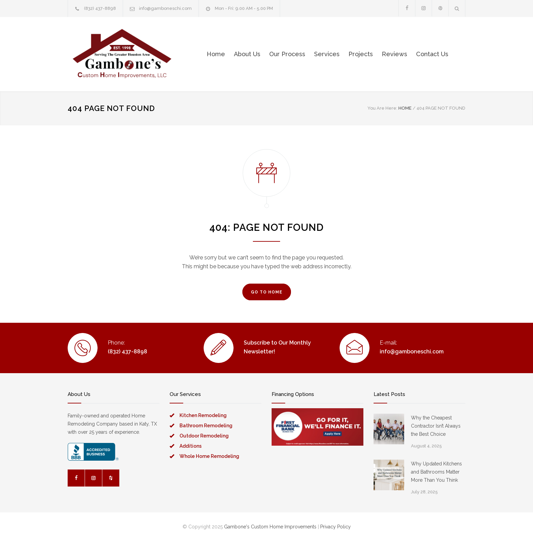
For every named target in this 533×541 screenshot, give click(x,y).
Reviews (394, 54)
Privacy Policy (335, 526)
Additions (190, 446)
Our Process (287, 54)
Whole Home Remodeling (209, 456)
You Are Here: (382, 108)
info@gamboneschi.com (165, 8)
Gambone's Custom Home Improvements (270, 526)
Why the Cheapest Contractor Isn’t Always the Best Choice (436, 426)
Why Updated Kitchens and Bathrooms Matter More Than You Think (436, 472)
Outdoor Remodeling (204, 436)
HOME (405, 108)
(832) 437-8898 (100, 8)
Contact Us (432, 54)
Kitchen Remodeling (203, 415)
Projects (360, 54)
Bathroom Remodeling (206, 425)
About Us (247, 54)
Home (216, 54)
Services (327, 54)
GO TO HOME (266, 292)
